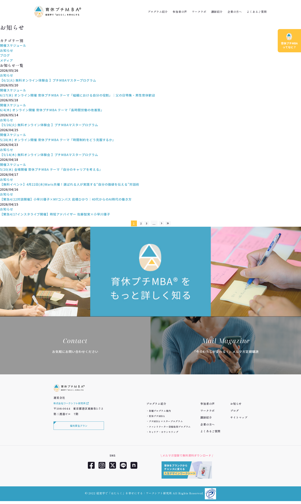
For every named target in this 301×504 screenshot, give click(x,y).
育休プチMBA (157, 416)
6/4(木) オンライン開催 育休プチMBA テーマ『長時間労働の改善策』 (52, 110)
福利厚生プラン (78, 432)
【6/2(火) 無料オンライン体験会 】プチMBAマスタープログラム (48, 80)
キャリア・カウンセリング (163, 431)
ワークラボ (199, 11)
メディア (6, 60)
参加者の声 (180, 11)
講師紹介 (217, 11)
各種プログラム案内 (160, 410)
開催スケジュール (13, 45)
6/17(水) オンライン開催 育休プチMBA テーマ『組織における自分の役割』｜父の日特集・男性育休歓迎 (77, 95)
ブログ (5, 55)
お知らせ (6, 50)
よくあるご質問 (257, 11)
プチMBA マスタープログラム (166, 421)
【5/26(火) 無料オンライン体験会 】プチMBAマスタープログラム (49, 124)
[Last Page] (171, 223)
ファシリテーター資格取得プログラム (170, 426)
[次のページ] (163, 223)
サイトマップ (238, 417)
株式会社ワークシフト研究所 (74, 409)
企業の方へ (234, 11)
